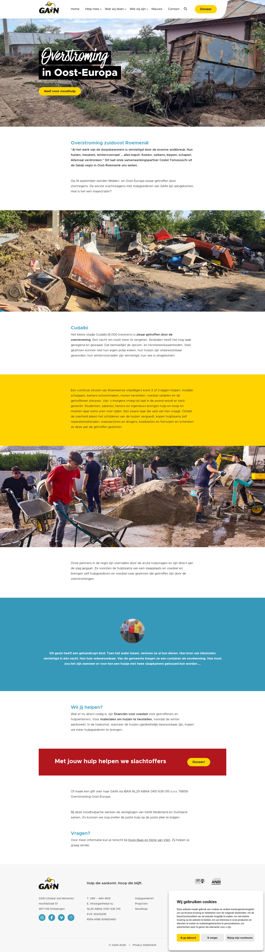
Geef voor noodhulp (60, 91)
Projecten (141, 903)
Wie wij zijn (138, 9)
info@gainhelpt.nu (101, 903)
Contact (173, 9)
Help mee (92, 9)
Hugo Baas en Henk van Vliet (149, 840)
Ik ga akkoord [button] (188, 937)
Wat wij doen (114, 9)
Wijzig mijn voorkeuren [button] (240, 937)
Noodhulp (141, 909)
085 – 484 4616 (100, 898)
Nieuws (156, 9)
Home (75, 9)
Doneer (206, 9)
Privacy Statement (144, 945)
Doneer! (198, 762)
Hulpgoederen (144, 898)
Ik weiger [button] (212, 937)
